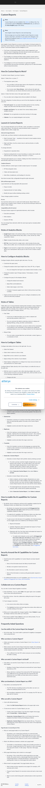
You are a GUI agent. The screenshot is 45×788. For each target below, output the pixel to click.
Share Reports (35, 642)
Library (27, 22)
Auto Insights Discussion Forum (28, 38)
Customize (15, 404)
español (39, 784)
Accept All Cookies (30, 404)
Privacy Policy (31, 394)
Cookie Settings (33, 400)
